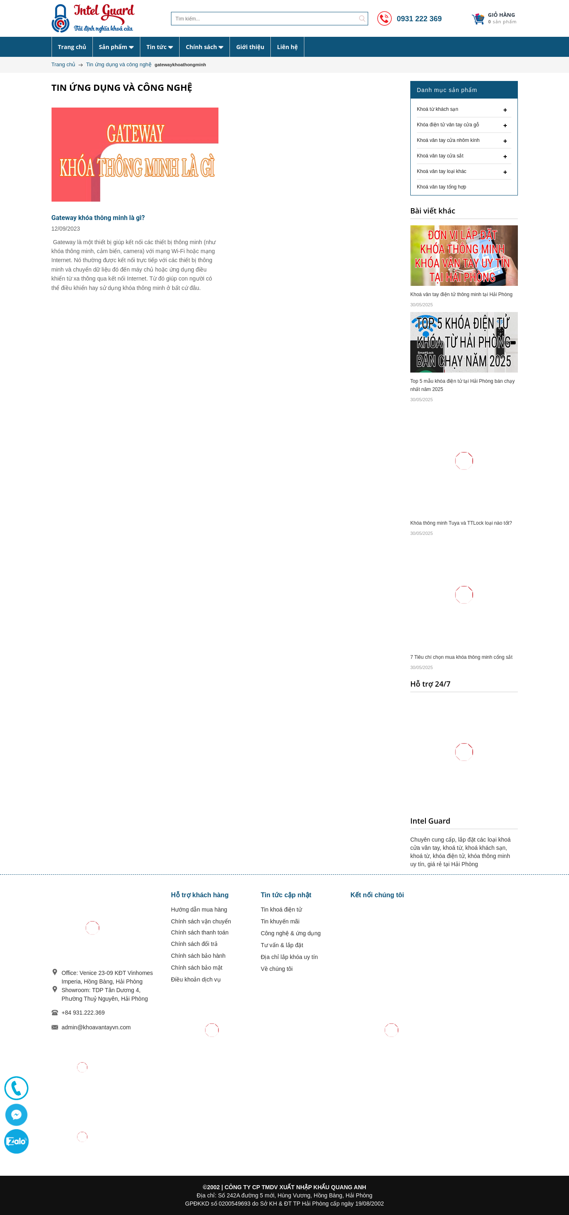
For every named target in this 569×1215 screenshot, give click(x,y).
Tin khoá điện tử (281, 909)
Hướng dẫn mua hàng (199, 909)
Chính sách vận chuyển (201, 921)
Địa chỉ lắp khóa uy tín (289, 957)
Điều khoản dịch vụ (196, 979)
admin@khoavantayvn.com (96, 1027)
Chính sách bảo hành (198, 955)
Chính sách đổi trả (194, 944)
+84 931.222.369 (83, 1012)
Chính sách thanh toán (200, 932)
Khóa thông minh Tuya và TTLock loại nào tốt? (461, 523)
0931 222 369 (408, 19)
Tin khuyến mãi (280, 921)
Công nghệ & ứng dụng (291, 933)
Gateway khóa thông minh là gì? (98, 218)
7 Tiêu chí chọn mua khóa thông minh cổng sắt (461, 657)
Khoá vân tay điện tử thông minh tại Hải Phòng (461, 294)
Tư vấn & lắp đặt (282, 945)
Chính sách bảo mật (197, 967)
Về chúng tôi (276, 969)
